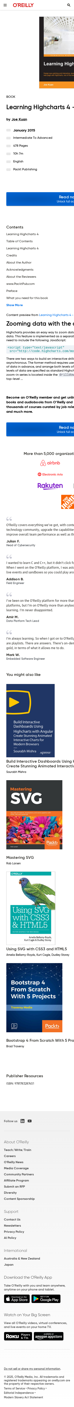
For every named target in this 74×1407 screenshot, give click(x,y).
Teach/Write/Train (17, 1150)
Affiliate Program (16, 1180)
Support (11, 1211)
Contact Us (12, 1219)
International (15, 1250)
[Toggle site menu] (5, 5)
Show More (14, 305)
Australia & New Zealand (22, 1258)
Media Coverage (16, 1168)
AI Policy (10, 1238)
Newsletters (12, 1225)
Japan (8, 1265)
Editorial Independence (19, 1393)
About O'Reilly (16, 1142)
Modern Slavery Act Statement (23, 1397)
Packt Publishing (25, 169)
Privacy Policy (14, 1232)
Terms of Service (14, 1388)
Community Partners (19, 1174)
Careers (10, 1156)
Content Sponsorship (19, 1199)
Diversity (10, 1193)
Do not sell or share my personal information (32, 1369)
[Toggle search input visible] (69, 5)
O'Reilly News (13, 1162)
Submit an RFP (14, 1186)
